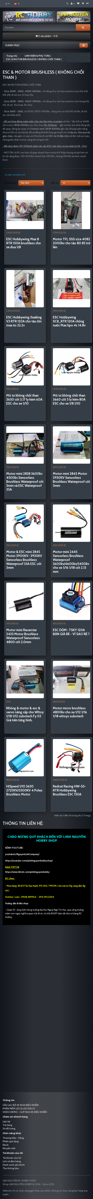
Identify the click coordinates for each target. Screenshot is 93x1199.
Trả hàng (7, 1125)
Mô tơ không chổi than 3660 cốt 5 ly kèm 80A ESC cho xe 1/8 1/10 (69, 399)
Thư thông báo (11, 1168)
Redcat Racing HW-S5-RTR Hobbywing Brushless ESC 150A (69, 790)
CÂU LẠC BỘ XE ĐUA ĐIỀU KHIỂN (21, 1105)
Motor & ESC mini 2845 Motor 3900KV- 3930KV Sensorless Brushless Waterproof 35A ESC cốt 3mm (24, 560)
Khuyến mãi (9, 1148)
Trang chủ (11, 55)
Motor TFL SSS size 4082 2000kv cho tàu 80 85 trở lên (71, 243)
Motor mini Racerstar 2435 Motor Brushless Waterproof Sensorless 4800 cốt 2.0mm (23, 636)
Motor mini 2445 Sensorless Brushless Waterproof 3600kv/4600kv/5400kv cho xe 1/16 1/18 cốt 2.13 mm (71, 562)
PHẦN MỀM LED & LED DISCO (19, 1108)
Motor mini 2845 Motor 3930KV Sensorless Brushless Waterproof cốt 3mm (71, 479)
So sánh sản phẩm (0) (15, 174)
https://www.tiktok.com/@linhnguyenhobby (27, 871)
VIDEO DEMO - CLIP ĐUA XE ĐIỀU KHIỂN (25, 1112)
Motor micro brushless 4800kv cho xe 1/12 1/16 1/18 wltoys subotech (70, 712)
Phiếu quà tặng (11, 1141)
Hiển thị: (55, 183)
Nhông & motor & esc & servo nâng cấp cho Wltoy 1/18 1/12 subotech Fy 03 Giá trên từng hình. (25, 714)
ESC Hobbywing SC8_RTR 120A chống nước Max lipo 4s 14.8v (69, 321)
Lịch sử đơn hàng (12, 1161)
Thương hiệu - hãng (13, 1137)
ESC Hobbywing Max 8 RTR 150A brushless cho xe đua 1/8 (23, 243)
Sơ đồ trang (9, 1128)
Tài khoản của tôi (12, 1157)
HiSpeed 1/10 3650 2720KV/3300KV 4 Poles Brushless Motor (24, 790)
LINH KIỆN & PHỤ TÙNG (38, 55)
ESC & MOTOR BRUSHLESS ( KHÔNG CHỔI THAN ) (34, 59)
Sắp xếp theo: (10, 183)
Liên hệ (6, 1121)
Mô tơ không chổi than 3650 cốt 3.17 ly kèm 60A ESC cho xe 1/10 (24, 399)
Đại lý (6, 1144)
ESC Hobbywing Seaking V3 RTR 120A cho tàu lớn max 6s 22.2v (24, 321)
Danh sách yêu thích (14, 1164)
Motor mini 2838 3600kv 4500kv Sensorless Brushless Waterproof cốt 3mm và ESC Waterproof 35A (24, 481)
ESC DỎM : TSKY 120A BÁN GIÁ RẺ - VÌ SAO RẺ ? (71, 632)
